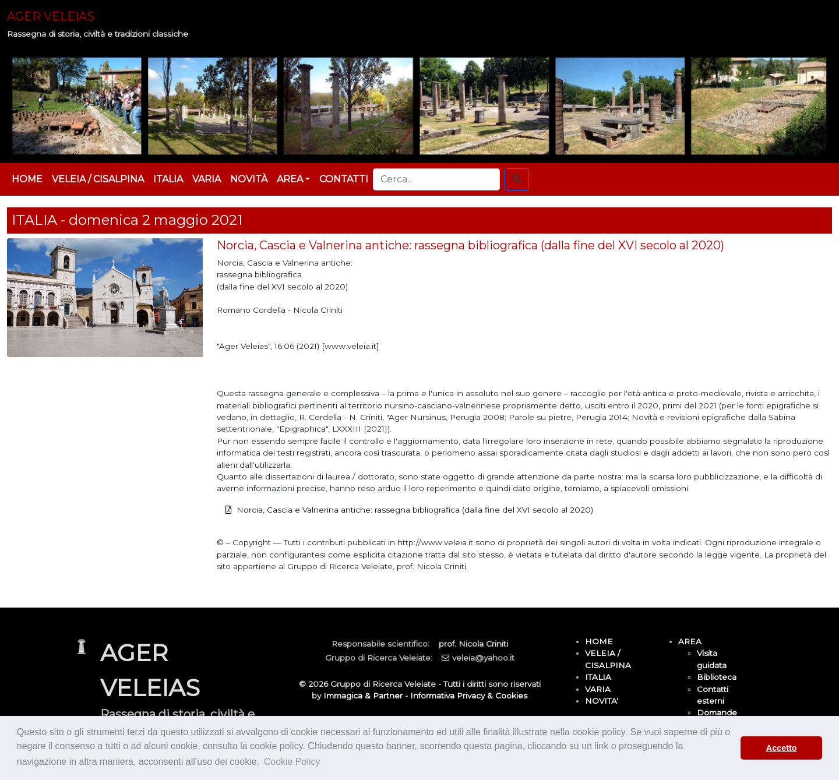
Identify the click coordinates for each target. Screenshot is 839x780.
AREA (689, 641)
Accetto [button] (781, 748)
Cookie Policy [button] (292, 762)
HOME (27, 179)
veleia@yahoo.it (483, 657)
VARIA (206, 179)
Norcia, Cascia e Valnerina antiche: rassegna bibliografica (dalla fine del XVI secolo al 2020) (415, 509)
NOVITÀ (248, 179)
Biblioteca (716, 677)
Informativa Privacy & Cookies (468, 695)
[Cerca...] (436, 179)
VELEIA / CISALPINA (98, 179)
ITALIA (168, 179)
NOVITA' (601, 700)
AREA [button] (290, 179)
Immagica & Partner (363, 695)
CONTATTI (343, 179)
